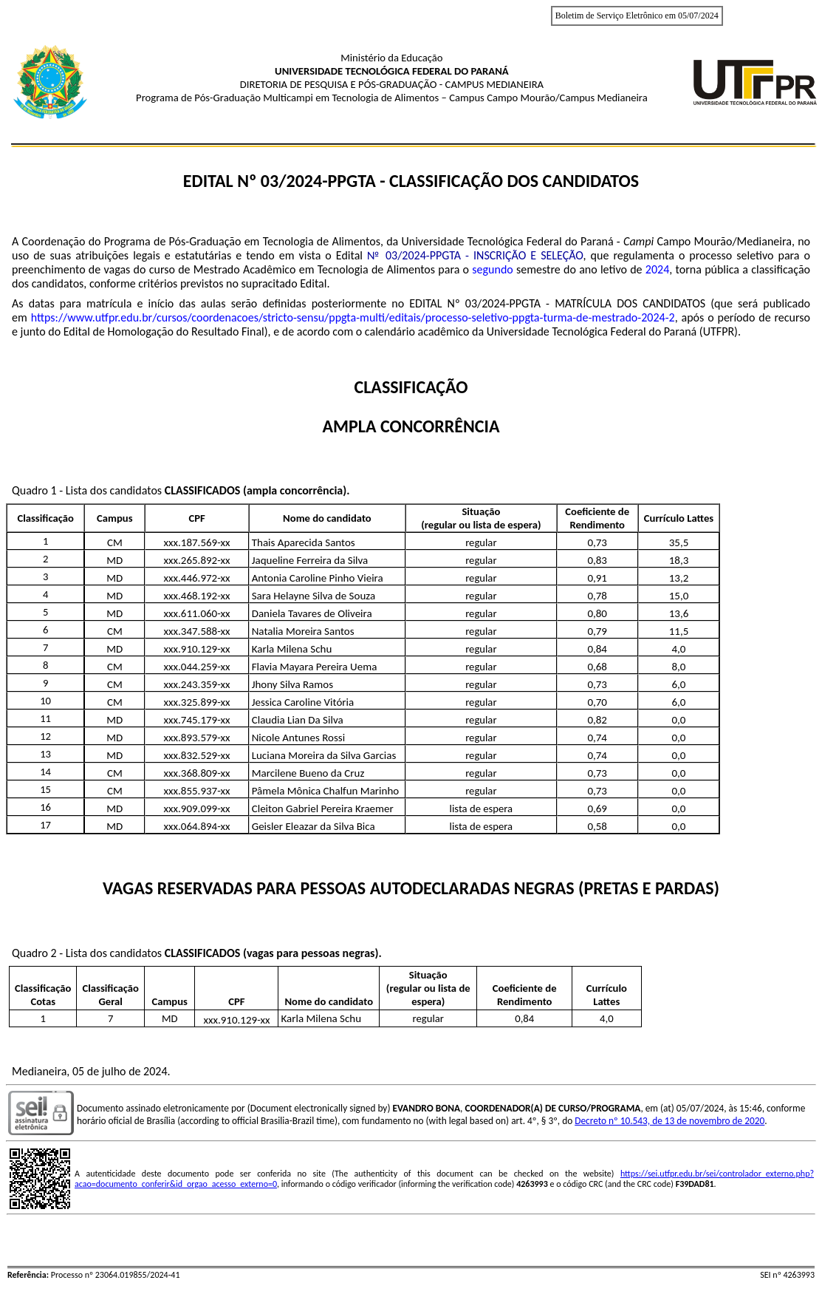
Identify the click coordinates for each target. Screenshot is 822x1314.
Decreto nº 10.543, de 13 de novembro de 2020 (669, 1120)
